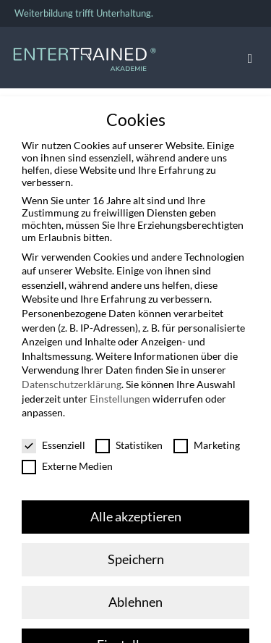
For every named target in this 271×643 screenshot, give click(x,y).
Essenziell (53, 440)
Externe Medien (67, 461)
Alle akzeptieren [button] (135, 512)
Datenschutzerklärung (71, 380)
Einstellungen (120, 394)
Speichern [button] (136, 555)
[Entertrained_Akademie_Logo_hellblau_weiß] (84, 51)
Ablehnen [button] (135, 597)
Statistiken (129, 440)
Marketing (206, 440)
